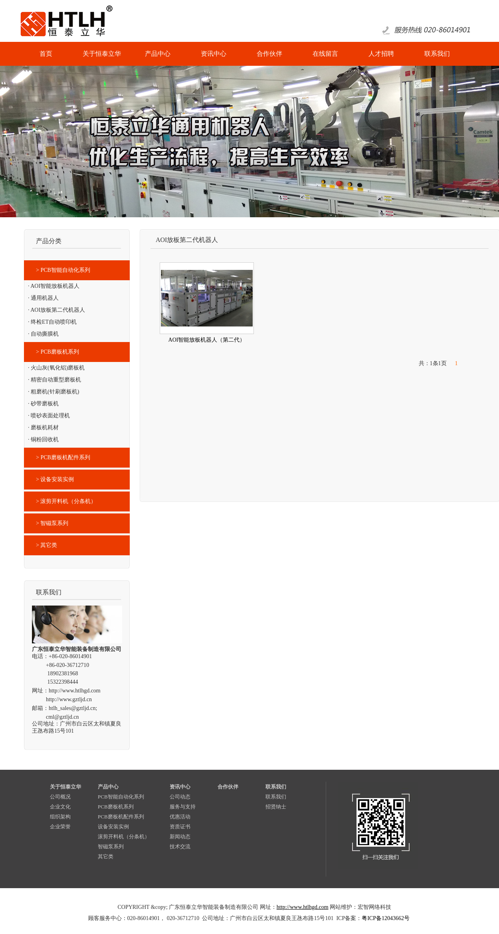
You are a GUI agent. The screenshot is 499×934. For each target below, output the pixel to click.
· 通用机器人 (43, 298)
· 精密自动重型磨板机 (54, 380)
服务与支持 (183, 807)
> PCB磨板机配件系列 (63, 457)
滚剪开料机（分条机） (124, 837)
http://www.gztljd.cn (69, 699)
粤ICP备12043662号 (386, 918)
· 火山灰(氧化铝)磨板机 (56, 368)
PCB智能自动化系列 (121, 797)
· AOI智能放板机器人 (53, 286)
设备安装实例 (113, 827)
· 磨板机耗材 (43, 428)
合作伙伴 (228, 787)
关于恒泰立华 (65, 787)
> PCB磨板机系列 (57, 352)
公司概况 (60, 797)
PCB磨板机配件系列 (121, 817)
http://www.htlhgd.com (75, 691)
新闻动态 (180, 837)
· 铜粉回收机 (43, 439)
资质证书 (180, 827)
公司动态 (180, 797)
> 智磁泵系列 (52, 523)
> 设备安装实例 (55, 479)
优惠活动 (180, 817)
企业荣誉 (60, 827)
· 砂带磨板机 (43, 404)
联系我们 (275, 787)
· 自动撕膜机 (43, 334)
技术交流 (180, 846)
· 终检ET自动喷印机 (52, 322)
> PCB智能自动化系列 (63, 270)
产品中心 (108, 787)
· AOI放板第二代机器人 (56, 310)
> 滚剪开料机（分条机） (66, 501)
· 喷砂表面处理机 (49, 416)
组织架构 (60, 817)
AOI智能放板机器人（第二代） (207, 340)
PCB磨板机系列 (116, 807)
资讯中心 (180, 787)
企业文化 (60, 807)
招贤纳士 (275, 807)
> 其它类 (46, 545)
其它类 (105, 856)
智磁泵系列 (111, 846)
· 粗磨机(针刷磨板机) (53, 392)
